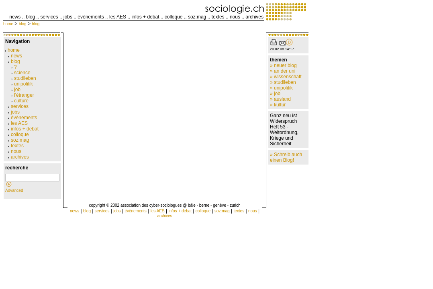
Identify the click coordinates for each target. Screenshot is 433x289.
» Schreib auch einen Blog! (286, 157)
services (49, 17)
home (8, 24)
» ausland (280, 99)
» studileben (283, 82)
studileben (24, 78)
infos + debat (145, 17)
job (16, 89)
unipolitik (22, 84)
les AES (117, 17)
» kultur (278, 105)
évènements (91, 17)
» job (275, 93)
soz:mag (197, 17)
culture (20, 101)
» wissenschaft (286, 76)
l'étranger (23, 95)
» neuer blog (283, 65)
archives (254, 17)
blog (30, 17)
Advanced (14, 190)
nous (235, 17)
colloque (174, 17)
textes (218, 17)
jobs (67, 17)
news (14, 17)
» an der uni (282, 71)
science (21, 72)
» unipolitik (281, 88)
